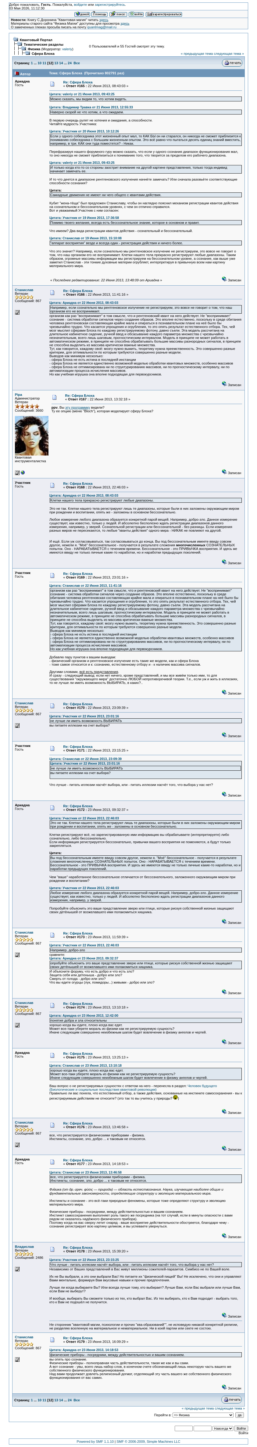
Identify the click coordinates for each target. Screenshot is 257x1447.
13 (56, 63)
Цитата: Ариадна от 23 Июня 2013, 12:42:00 (83, 1015)
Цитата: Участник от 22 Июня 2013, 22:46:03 (84, 818)
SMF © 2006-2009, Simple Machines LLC (148, 1441)
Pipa (18, 394)
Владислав (24, 1246)
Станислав (24, 290)
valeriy (67, 49)
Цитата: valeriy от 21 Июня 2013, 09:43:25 (82, 94)
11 (44, 63)
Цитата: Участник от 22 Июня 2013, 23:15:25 (84, 1260)
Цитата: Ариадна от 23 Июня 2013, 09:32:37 (83, 958)
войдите (80, 4)
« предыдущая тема (197, 53)
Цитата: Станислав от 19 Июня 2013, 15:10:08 (85, 238)
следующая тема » (229, 53)
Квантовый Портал (36, 40)
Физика (34, 49)
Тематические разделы (43, 44)
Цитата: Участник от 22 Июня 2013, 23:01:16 (84, 716)
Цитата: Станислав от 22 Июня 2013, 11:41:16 (85, 585)
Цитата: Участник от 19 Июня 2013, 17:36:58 (84, 218)
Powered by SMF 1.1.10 (95, 1441)
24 (70, 63)
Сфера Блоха (43, 53)
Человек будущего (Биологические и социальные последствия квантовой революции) (133, 1087)
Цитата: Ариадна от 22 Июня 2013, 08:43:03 (83, 303)
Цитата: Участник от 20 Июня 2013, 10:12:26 (84, 131)
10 (39, 63)
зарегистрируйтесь (110, 4)
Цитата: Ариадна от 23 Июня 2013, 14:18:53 (83, 1350)
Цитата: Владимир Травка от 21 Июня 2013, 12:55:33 (91, 107)
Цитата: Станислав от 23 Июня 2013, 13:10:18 (85, 1065)
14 (61, 63)
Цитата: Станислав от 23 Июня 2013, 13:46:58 (85, 1172)
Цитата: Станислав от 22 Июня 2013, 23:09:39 (85, 759)
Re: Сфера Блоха (77, 82)
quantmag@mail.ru (101, 27)
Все (76, 63)
